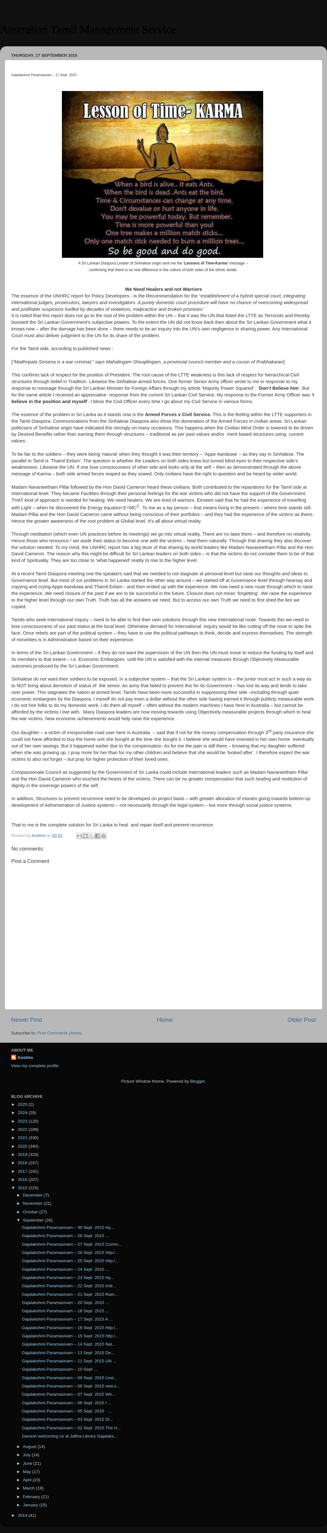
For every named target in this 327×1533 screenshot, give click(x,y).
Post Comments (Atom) (59, 1033)
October (31, 1212)
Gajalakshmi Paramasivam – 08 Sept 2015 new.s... (71, 1386)
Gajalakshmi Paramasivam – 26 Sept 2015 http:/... (70, 1252)
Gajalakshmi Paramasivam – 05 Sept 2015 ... (66, 1411)
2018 (23, 1162)
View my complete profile (35, 1065)
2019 (23, 1154)
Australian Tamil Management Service (88, 29)
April (28, 1480)
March (29, 1488)
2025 (23, 1104)
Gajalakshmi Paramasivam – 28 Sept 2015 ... (65, 1235)
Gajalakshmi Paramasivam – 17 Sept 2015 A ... (67, 1319)
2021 (23, 1137)
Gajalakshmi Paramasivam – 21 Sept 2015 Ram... (70, 1294)
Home (165, 1019)
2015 (23, 1187)
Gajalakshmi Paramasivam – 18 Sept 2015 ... (65, 1310)
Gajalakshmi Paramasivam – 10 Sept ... (59, 1369)
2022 (23, 1129)
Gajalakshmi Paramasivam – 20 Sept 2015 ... (65, 1302)
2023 (23, 1121)
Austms (25, 1057)
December (33, 1195)
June (28, 1463)
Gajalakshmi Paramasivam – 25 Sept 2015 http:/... (70, 1260)
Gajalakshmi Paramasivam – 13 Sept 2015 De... (68, 1352)
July (27, 1454)
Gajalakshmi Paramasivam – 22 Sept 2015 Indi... (69, 1285)
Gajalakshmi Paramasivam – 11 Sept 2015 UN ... (69, 1361)
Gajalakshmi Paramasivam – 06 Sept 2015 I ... (66, 1402)
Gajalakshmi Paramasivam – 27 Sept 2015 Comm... (72, 1244)
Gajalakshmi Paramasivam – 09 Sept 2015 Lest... (69, 1377)
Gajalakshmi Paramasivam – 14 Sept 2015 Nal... (69, 1344)
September (34, 1220)
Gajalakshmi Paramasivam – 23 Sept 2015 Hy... (68, 1277)
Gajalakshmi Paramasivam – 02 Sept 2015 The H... (71, 1427)
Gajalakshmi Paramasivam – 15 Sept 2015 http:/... (70, 1336)
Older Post (302, 1019)
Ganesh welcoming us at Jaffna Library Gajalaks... (69, 1436)
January (31, 1505)
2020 (23, 1146)
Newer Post (26, 1019)
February (32, 1496)
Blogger (197, 1081)
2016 (23, 1179)
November (33, 1203)
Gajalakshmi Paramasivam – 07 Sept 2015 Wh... (69, 1394)
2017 (23, 1171)
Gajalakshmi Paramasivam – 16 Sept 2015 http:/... (70, 1327)
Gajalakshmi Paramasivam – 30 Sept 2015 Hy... (68, 1227)
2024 (23, 1112)
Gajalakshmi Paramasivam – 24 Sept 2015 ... (65, 1269)
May (27, 1471)
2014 (23, 1515)
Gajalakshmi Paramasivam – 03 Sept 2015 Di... (67, 1419)
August (30, 1446)
